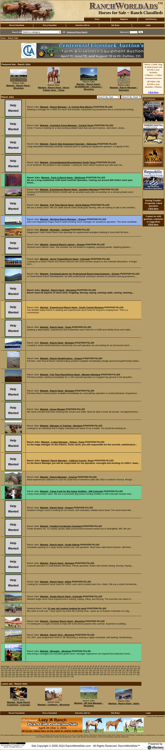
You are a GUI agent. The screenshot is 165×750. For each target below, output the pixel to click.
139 (130, 670)
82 (79, 668)
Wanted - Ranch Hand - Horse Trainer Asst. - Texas (53, 88)
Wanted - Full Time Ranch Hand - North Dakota (65, 205)
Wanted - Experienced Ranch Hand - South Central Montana (72, 307)
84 (85, 668)
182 (6, 674)
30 (80, 666)
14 (37, 666)
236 (64, 676)
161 (68, 672)
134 (112, 670)
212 (116, 674)
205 (90, 674)
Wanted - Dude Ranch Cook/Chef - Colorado (18, 703)
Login (148, 25)
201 (75, 674)
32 (85, 666)
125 (79, 670)
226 (27, 676)
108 (17, 670)
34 (91, 666)
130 (97, 670)
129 (94, 670)
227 (31, 676)
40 (107, 666)
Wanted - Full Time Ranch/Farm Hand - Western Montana (70, 374)
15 (40, 666)
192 (42, 674)
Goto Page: (5, 666)
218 (138, 674)
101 (131, 668)
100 (127, 668)
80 (74, 668)
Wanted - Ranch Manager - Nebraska (124, 88)
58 (15, 668)
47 (125, 666)
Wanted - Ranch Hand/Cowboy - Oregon (61, 358)
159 (61, 672)
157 (53, 672)
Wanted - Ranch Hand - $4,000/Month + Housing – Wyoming (89, 87)
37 (99, 666)
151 (35, 672)
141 (138, 670)
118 (53, 670)
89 (98, 668)
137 (123, 670)
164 (79, 672)
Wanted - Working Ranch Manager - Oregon (63, 219)
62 (26, 668)
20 (53, 666)
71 (50, 668)
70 (47, 668)
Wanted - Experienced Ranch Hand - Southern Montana (69, 189)
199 (68, 674)
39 (104, 666)
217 (134, 674)
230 (42, 676)
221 (9, 676)
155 (46, 672)
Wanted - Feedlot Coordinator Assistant (61, 526)
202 (79, 674)
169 (97, 672)
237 (68, 676)
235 (61, 676)
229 (39, 676)
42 (112, 666)
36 (96, 666)
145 (13, 672)
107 (13, 670)
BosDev (6, 747)
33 (88, 666)
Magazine (124, 19)
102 (135, 668)
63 (29, 668)
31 (83, 666)
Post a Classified (49, 25)
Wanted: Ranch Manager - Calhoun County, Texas (67, 460)
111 (27, 670)
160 (64, 672)
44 (118, 666)
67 (39, 668)
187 (24, 674)
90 (101, 668)
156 (50, 672)
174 (116, 672)
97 (119, 668)
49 (131, 666)
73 (55, 668)
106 (9, 670)
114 (39, 670)
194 (50, 674)
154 (42, 672)
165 (83, 672)
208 (101, 674)
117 (50, 670)
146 (17, 672)
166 (86, 672)
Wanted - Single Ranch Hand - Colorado (61, 596)
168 (94, 672)
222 (13, 676)
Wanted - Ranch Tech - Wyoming (57, 635)
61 (23, 668)
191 (39, 674)
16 (43, 666)
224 (20, 676)
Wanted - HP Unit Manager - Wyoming (88, 704)
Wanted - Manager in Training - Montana (61, 425)
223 (17, 676)
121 (64, 670)
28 (75, 666)
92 (106, 668)
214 (123, 674)
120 (61, 670)
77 (66, 668)
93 (109, 668)
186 (20, 674)
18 (48, 666)
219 (2, 676)
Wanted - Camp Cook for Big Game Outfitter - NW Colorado (71, 491)
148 (24, 672)
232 (50, 676)
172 (108, 672)
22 (59, 666)
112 (31, 670)
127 (86, 670)
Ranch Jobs (13, 38)
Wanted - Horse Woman (53, 409)
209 (105, 674)
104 (2, 670)
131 (101, 670)
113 (35, 670)
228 (35, 676)
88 (95, 668)
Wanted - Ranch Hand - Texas (55, 327)
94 (111, 668)
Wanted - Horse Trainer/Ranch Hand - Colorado (65, 259)
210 (108, 674)
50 (134, 666)
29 (77, 666)
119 (57, 670)
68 (42, 668)
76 (63, 668)
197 (61, 674)
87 (93, 668)
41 (109, 666)
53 (2, 668)
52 (139, 666)
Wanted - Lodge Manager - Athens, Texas (63, 442)
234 (57, 676)
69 (45, 668)
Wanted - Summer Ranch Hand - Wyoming (62, 621)
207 (97, 674)
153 (39, 672)
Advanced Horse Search (77, 32)
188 (27, 674)
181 (2, 674)
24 (64, 666)
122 (68, 670)
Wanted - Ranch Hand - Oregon (56, 507)
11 (29, 666)
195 (53, 674)
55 (7, 668)
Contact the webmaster (155, 716)
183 (9, 674)
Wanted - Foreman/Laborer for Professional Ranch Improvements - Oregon (80, 274)
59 (18, 668)
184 (13, 674)
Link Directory (151, 19)
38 (101, 666)
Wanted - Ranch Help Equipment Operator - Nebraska (68, 144)
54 (5, 668)
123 (72, 670)
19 (51, 666)
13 (35, 666)
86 (90, 668)
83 (82, 668)
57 (12, 668)
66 (37, 668)
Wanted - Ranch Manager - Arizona (58, 477)
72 (53, 668)
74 (58, 668)
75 (61, 668)
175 (119, 672)
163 (75, 672)
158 (57, 672)
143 (6, 672)
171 (105, 672)
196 (57, 674)
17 (45, 666)
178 (130, 672)
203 (83, 674)
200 (72, 674)
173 (112, 672)
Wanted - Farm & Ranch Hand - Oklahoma (63, 177)
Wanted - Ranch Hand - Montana (57, 343)
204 (86, 674)
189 (31, 674)
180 (138, 672)
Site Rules (115, 25)
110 (24, 670)
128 (90, 670)
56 (10, 668)
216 (130, 674)
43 (115, 666)
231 (46, 676)
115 (42, 670)
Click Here (153, 92)
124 (75, 670)
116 (46, 670)
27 (72, 666)
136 (119, 670)
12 (32, 666)
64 (31, 668)
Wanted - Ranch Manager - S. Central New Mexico (66, 107)
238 (72, 676)
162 (72, 672)
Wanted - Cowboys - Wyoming (54, 704)
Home (97, 19)
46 (123, 666)
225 (24, 676)
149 (27, 672)
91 (103, 668)
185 (17, 674)
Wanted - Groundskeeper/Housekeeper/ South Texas (68, 162)
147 (20, 672)
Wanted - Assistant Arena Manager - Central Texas (66, 125)
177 (127, 672)
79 (71, 668)
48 (128, 666)
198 (64, 674)
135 (116, 670)
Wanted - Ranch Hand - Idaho (55, 581)
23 (61, 666)
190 (35, 674)
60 (21, 668)
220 (6, 676)
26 (69, 666)
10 (27, 666)
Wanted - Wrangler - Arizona (55, 229)
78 (69, 668)
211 (112, 674)
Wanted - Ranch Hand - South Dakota (60, 544)
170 (101, 672)
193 (46, 674)
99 (125, 668)
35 (93, 666)
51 (136, 666)
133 (108, 670)
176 (123, 672)
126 (83, 670)
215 (127, 674)
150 (31, 672)
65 (34, 668)
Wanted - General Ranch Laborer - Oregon (62, 244)
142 (2, 672)
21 (56, 666)
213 (119, 674)
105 (6, 670)
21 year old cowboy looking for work (67, 608)
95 (114, 668)
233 (53, 676)
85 (87, 668)
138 (127, 670)
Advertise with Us (82, 25)
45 (120, 666)
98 (122, 668)
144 (9, 672)
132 (105, 670)
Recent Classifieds (16, 25)
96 (117, 668)
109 (20, 670)
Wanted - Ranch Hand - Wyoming (18, 86)
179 (134, 672)
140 (134, 670)
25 (67, 666)
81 (77, 668)
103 (138, 668)
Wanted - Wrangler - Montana (55, 651)
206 (94, 674)
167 (90, 672)
